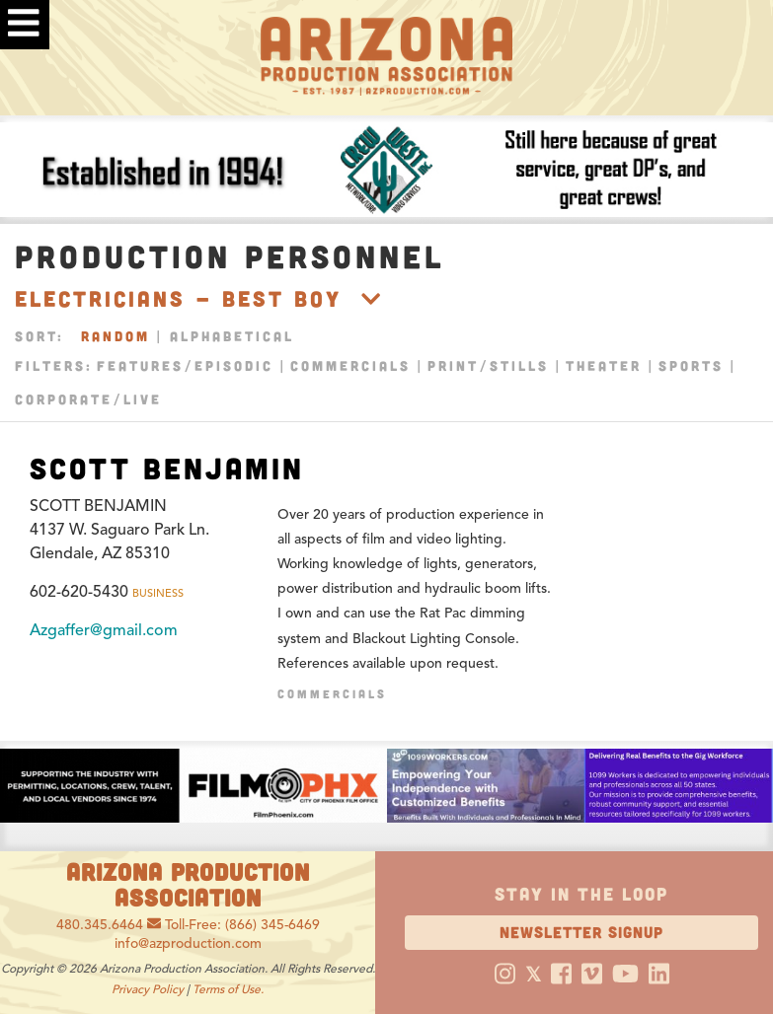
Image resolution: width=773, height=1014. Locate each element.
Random (115, 335)
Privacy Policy (148, 988)
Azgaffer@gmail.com (104, 630)
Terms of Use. (228, 988)
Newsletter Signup (581, 931)
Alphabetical (232, 335)
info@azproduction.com (188, 943)
